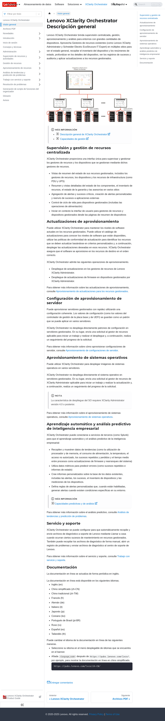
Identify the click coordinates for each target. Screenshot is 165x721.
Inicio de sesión (10, 43)
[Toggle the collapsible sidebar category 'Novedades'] (39, 33)
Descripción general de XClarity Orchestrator (85, 134)
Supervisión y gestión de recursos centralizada (150, 16)
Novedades (8, 33)
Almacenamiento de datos (37, 4)
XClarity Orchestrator (96, 4)
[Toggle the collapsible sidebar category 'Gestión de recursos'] (39, 63)
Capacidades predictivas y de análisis (76, 503)
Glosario (7, 96)
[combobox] (7, 14)
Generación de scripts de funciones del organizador (21, 90)
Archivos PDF (9, 29)
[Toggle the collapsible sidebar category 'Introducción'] (39, 38)
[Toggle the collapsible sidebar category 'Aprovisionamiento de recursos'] (39, 68)
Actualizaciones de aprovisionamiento (148, 24)
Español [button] (118, 4)
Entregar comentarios (60, 682)
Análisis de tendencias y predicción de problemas (14, 73)
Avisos (6, 100)
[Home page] (49, 13)
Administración (10, 51)
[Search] (148, 4)
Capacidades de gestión (74, 139)
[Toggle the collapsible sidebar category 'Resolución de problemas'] (39, 84)
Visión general (9, 24)
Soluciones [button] (73, 4)
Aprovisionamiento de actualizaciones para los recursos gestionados (92, 291)
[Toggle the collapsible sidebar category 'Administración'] (39, 51)
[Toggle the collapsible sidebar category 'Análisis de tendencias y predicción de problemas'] (39, 73)
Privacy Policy (96, 714)
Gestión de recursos (12, 63)
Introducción (8, 38)
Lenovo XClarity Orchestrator (16, 20)
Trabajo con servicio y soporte (16, 79)
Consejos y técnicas (12, 47)
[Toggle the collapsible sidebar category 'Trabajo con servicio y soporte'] (39, 79)
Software (59, 4)
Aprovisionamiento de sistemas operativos (90, 417)
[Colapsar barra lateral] (22, 705)
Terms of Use (112, 714)
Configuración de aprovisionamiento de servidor (149, 33)
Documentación (146, 63)
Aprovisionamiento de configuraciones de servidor (92, 350)
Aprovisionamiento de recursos (17, 68)
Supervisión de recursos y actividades (15, 57)
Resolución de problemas (14, 84)
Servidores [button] (12, 4)
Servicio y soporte (147, 58)
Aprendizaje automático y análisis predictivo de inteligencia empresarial (150, 51)
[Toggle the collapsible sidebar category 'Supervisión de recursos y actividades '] (39, 57)
